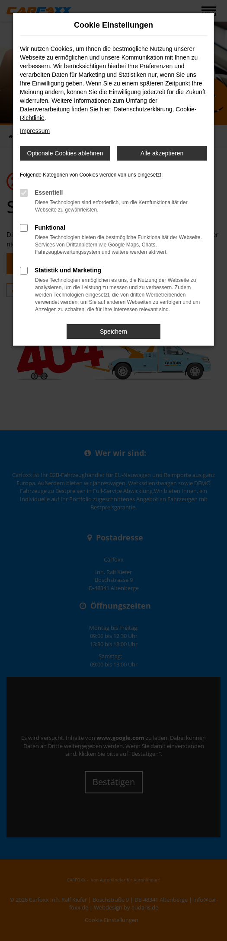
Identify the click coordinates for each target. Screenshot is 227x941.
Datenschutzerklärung (142, 109)
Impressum (35, 130)
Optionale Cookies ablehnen (65, 153)
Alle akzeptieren (162, 153)
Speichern (113, 331)
